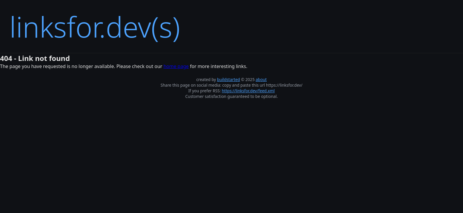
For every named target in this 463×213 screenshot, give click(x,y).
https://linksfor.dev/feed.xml (248, 90)
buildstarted (228, 79)
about (261, 79)
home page (176, 66)
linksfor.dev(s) (94, 26)
